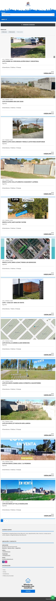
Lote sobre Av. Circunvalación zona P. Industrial (20, 61)
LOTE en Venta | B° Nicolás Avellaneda (16, 423)
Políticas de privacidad (8, 575)
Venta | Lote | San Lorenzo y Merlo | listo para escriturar (23, 142)
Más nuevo (4, 31)
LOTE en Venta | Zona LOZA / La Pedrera (16, 463)
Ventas (4, 571)
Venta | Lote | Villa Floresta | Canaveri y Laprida (20, 182)
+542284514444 (6, 551)
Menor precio (11, 31)
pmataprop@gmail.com (7, 559)
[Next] (6, 520)
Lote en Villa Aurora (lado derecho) (16, 343)
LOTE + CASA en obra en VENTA (13, 302)
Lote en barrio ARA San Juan (12, 101)
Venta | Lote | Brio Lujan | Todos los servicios (19, 262)
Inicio (4, 569)
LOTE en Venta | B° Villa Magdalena (15, 504)
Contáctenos (6, 573)
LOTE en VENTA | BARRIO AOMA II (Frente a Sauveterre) (21, 383)
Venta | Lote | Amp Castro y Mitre (14, 222)
